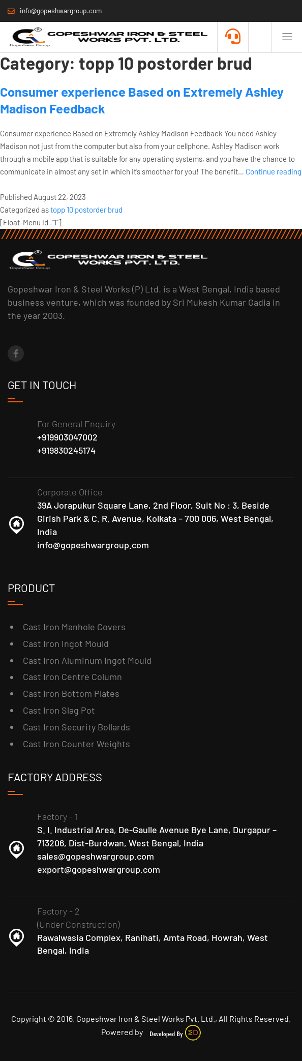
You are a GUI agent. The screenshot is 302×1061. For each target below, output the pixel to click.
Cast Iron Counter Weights (76, 743)
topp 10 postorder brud (86, 209)
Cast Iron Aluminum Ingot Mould (87, 660)
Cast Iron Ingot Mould (66, 643)
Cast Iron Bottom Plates (71, 693)
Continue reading (273, 171)
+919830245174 (66, 450)
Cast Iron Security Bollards (76, 726)
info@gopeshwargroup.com (93, 544)
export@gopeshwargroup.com (98, 869)
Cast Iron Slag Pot (59, 710)
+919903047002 (67, 437)
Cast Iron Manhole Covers (74, 626)
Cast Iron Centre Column (72, 676)
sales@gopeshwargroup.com (95, 856)
